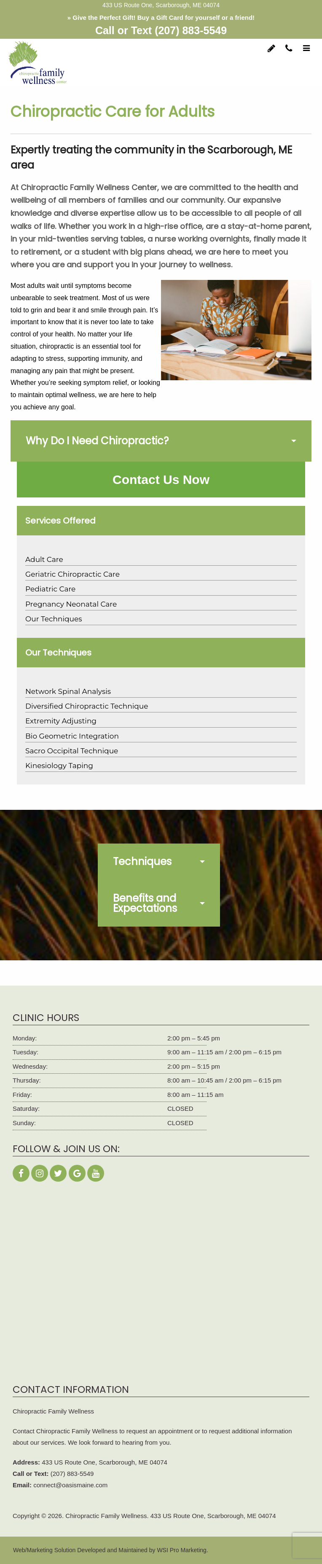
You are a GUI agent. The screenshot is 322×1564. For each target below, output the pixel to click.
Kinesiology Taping (59, 765)
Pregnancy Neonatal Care (71, 604)
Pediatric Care (50, 589)
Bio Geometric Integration (72, 736)
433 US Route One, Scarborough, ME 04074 (104, 1462)
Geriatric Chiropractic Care (72, 574)
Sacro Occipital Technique (71, 751)
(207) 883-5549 (191, 30)
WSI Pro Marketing (181, 1550)
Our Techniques (53, 619)
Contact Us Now (161, 479)
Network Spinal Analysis (68, 691)
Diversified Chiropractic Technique (86, 706)
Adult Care (44, 559)
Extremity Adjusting (61, 721)
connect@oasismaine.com (70, 1485)
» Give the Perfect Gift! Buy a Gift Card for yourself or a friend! (161, 17)
